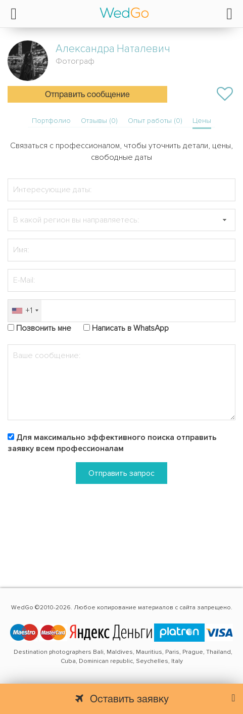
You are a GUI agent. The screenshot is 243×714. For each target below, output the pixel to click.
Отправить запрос (121, 473)
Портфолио (51, 120)
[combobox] (24, 311)
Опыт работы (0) (155, 120)
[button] (224, 220)
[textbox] (121, 220)
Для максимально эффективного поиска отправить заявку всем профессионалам (112, 443)
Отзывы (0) (99, 120)
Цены (201, 120)
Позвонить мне (43, 328)
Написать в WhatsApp (130, 328)
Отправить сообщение (87, 95)
